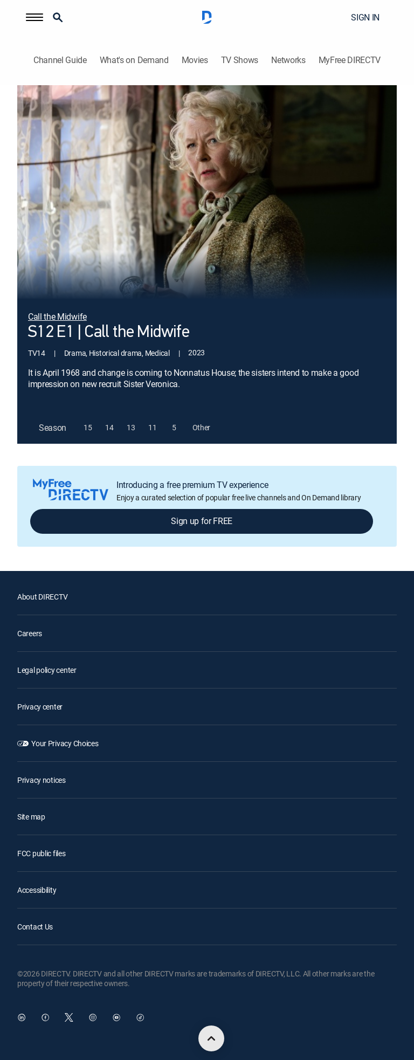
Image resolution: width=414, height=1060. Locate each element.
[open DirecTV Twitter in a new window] (69, 1017)
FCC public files (41, 853)
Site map (31, 816)
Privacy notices (41, 780)
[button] (34, 17)
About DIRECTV (42, 596)
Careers (29, 633)
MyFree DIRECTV (350, 60)
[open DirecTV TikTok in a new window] (140, 1017)
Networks (288, 60)
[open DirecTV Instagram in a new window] (92, 1017)
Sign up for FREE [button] (201, 521)
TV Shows (239, 60)
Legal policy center (47, 670)
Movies (195, 60)
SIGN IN (365, 17)
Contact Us (35, 926)
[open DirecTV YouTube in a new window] (116, 1017)
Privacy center (40, 706)
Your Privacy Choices (64, 743)
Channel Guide (60, 60)
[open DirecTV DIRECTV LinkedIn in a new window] (21, 1017)
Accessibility (36, 890)
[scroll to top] (211, 1038)
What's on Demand (134, 60)
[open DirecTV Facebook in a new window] (45, 1017)
